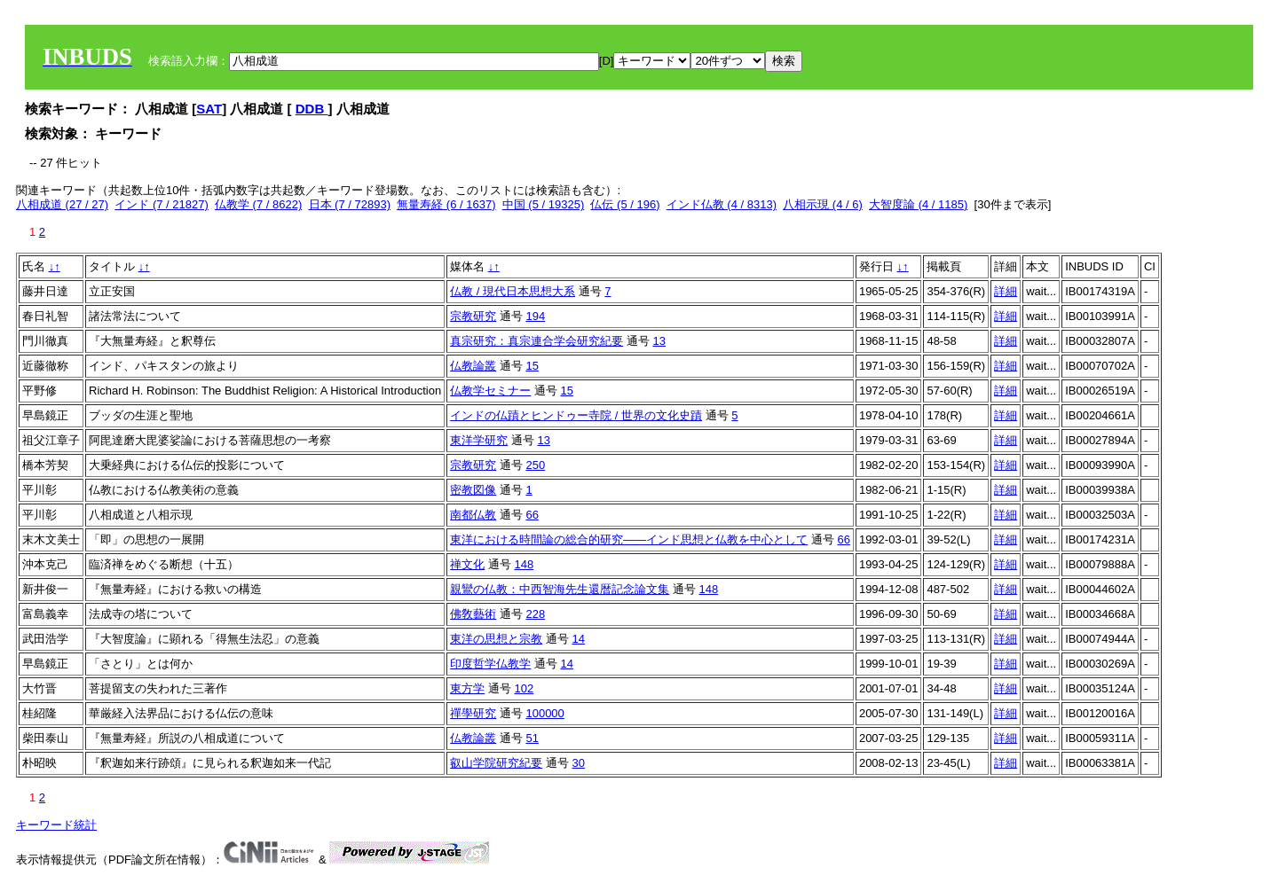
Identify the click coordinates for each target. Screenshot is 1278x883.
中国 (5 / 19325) (543, 204)
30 (578, 763)
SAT (209, 108)
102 (523, 688)
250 (535, 465)
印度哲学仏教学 (490, 663)
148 (523, 564)
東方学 (467, 688)
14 (578, 638)
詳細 (1005, 291)
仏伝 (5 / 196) (624, 204)
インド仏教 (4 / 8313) (722, 204)
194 (535, 316)
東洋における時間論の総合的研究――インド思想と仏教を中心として (629, 539)
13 (658, 341)
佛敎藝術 (473, 614)
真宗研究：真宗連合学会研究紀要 (536, 341)
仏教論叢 (473, 365)
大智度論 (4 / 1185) (918, 204)
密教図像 (473, 489)
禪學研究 (473, 713)
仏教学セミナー (490, 390)
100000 (544, 713)
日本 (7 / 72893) (350, 204)
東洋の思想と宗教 (496, 638)
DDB (312, 108)
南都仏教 (473, 514)
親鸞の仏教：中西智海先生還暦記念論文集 (559, 589)
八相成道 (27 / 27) (62, 204)
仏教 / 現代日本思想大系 (512, 291)
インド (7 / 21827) (161, 204)
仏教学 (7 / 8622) (258, 204)
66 (531, 514)
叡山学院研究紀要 (496, 763)
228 (535, 614)
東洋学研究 (479, 440)
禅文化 (467, 564)
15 (531, 365)
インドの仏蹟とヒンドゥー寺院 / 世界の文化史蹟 (576, 415)
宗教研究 (473, 316)
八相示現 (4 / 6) (823, 204)
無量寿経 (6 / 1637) (446, 204)
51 (531, 738)
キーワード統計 (56, 825)
